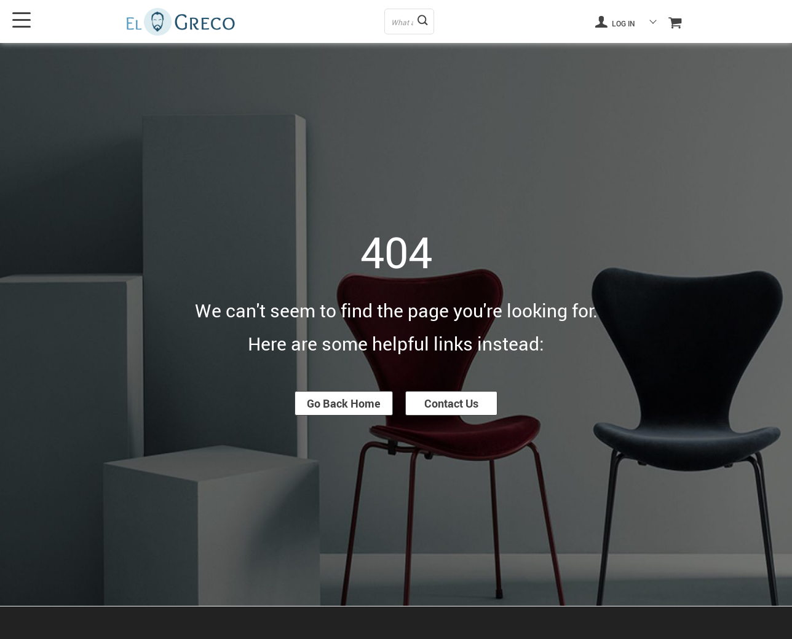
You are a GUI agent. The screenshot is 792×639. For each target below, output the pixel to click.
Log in (615, 21)
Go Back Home (344, 403)
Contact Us (451, 403)
